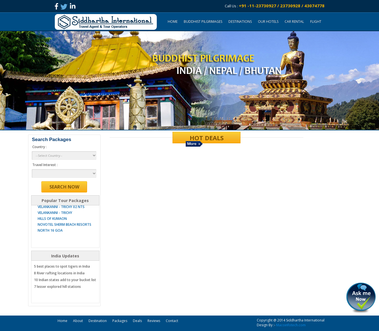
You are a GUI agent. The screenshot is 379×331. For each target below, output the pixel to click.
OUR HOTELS (268, 21)
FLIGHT (315, 21)
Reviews (153, 320)
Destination (97, 320)
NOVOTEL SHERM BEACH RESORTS (64, 229)
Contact (172, 320)
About (78, 320)
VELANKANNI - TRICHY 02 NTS (61, 211)
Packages (119, 320)
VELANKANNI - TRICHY (55, 217)
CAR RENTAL (294, 21)
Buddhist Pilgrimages (203, 21)
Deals (137, 320)
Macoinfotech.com (291, 325)
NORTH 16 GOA (50, 235)
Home (173, 21)
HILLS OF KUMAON (52, 223)
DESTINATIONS (240, 21)
